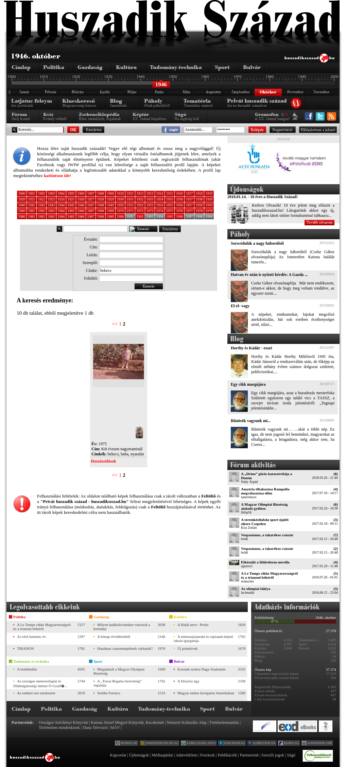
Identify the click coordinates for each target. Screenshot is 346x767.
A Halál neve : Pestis (193, 625)
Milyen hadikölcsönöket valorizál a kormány (121, 627)
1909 (110, 193)
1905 (71, 193)
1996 (179, 217)
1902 (41, 193)
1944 (61, 205)
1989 (110, 217)
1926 (80, 199)
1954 (159, 205)
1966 (80, 211)
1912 (140, 193)
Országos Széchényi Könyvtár (63, 722)
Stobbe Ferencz (108, 693)
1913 (149, 193)
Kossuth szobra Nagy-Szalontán (201, 669)
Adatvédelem (186, 755)
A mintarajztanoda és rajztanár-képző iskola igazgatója (203, 638)
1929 (110, 199)
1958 (199, 205)
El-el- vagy (240, 305)
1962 (41, 211)
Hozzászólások (103, 461)
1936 (179, 199)
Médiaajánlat (162, 755)
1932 (140, 199)
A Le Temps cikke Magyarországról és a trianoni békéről (269, 575)
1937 (189, 199)
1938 (199, 199)
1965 (71, 211)
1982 (41, 217)
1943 (51, 205)
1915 (169, 193)
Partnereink (249, 755)
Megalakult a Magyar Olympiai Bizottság (118, 671)
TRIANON (25, 648)
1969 (110, 211)
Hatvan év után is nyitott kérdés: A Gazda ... (269, 274)
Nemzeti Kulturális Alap (187, 722)
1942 (41, 205)
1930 (120, 199)
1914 (159, 193)
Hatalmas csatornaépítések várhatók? (125, 648)
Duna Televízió (95, 727)
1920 (21, 199)
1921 (31, 199)
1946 (80, 205)
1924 (61, 199)
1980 (21, 217)
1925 (71, 199)
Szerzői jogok (273, 755)
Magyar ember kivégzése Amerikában (205, 693)
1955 (169, 205)
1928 (100, 199)
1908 (100, 193)
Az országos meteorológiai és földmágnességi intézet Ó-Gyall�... (40, 683)
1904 (61, 193)
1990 (120, 217)
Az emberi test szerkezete (36, 693)
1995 (169, 217)
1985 (71, 217)
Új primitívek (187, 648)
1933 (149, 199)
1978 (199, 211)
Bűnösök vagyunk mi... (251, 420)
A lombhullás (27, 669)
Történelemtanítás (224, 722)
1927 (90, 199)
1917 (189, 193)
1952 (140, 205)
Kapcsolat (118, 755)
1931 (130, 199)
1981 (31, 217)
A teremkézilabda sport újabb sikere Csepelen (265, 522)
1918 (199, 193)
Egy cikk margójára (248, 384)
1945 (71, 205)
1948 (100, 205)
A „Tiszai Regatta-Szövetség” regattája (117, 683)
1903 (51, 193)
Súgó (291, 755)
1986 (80, 217)
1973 (149, 211)
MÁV (115, 727)
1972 (140, 211)
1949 (110, 205)
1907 (90, 193)
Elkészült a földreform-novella (265, 562)
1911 (130, 193)
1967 (90, 211)
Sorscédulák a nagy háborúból (257, 243)
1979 (209, 211)
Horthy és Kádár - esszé (251, 348)
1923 (51, 199)
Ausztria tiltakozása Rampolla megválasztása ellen (265, 491)
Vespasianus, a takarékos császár (267, 535)
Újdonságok (139, 755)
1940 (21, 205)
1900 (21, 193)
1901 (31, 193)
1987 (90, 217)
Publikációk (227, 755)
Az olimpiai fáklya (255, 589)
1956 (179, 205)
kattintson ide (57, 175)
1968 (100, 211)
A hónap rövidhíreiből (113, 636)
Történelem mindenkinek (59, 727)
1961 (31, 211)
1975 (169, 211)
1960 (21, 211)
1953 (149, 205)
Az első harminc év (31, 636)
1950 (120, 205)
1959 (209, 205)
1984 (61, 217)
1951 (130, 205)
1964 (61, 211)
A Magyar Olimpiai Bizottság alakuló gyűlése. (264, 506)
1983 (51, 217)
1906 (80, 193)
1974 (159, 211)
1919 (209, 193)
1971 (130, 211)
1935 (169, 199)
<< (115, 324)
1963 (51, 211)
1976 (179, 211)
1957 (189, 205)
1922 (41, 199)
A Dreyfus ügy (188, 681)
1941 (31, 205)
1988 (100, 217)
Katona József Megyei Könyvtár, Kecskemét (127, 722)
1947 (90, 205)
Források (207, 755)
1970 (120, 211)
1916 (179, 193)
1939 (209, 199)
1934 (159, 199)
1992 (140, 217)
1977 (189, 211)
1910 (120, 193)
